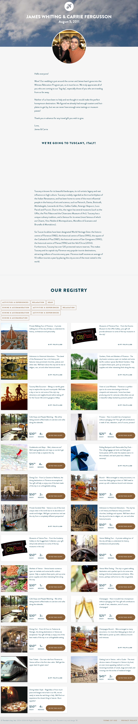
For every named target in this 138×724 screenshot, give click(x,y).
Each (31, 437)
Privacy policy (129, 720)
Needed (41, 437)
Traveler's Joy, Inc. (10, 720)
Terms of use (110, 720)
